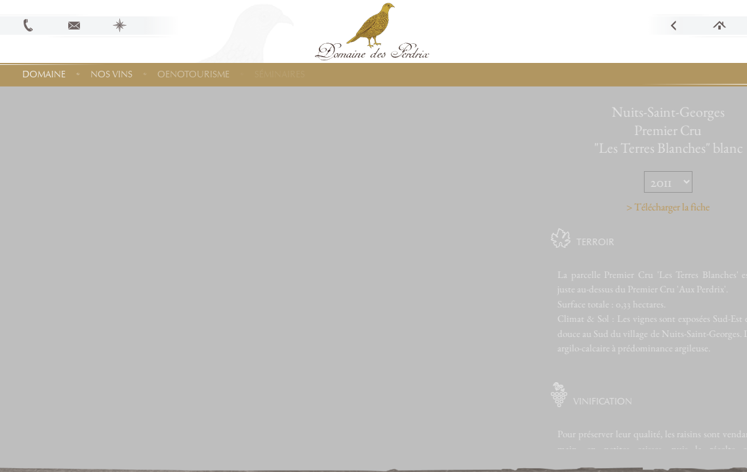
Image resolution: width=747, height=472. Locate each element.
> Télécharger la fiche (689, 207)
